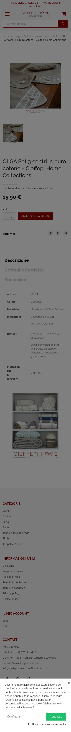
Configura (13, 716)
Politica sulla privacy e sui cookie (47, 724)
